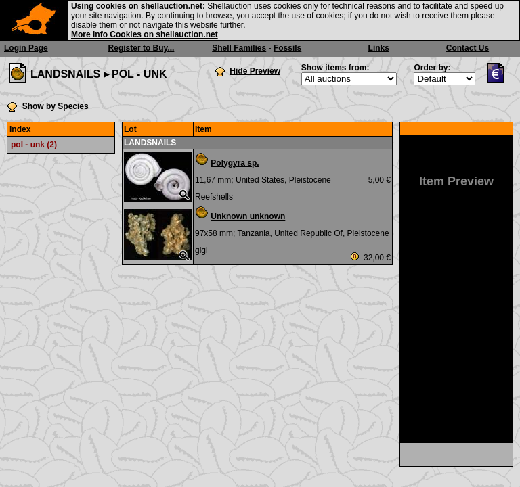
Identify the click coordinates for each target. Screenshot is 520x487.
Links (378, 48)
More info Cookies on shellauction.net (144, 34)
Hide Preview (255, 71)
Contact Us (467, 48)
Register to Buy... (141, 48)
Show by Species (55, 106)
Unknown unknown (248, 216)
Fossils (287, 48)
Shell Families (239, 48)
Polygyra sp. (235, 163)
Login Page (26, 48)
